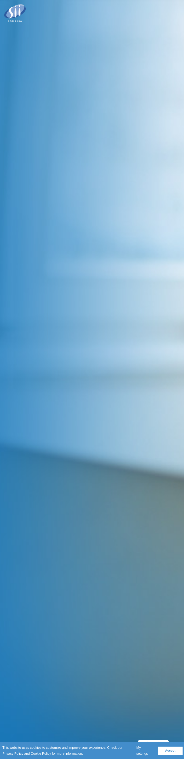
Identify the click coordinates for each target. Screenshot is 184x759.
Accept (170, 750)
